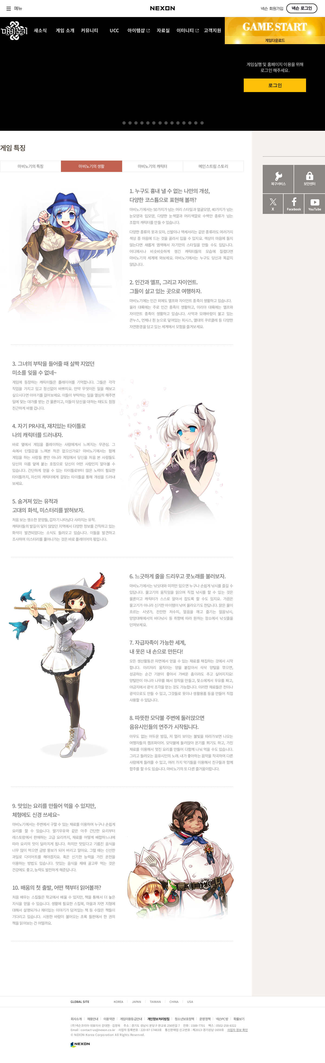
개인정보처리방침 (158, 1018)
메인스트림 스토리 (213, 166)
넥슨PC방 (222, 1018)
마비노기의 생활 (91, 166)
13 (195, 123)
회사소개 (76, 1018)
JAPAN (136, 1001)
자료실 (163, 31)
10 (178, 123)
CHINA (174, 1001)
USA (190, 1001)
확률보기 (239, 1018)
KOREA (118, 1001)
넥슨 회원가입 (272, 8)
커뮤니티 (89, 31)
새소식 (40, 31)
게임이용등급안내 (131, 1018)
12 (189, 123)
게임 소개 (65, 31)
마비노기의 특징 (30, 166)
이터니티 (188, 31)
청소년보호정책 (184, 1018)
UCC (114, 31)
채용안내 (92, 1018)
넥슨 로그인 (302, 8)
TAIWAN (155, 1001)
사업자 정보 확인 (237, 1030)
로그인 (275, 85)
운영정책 (204, 1018)
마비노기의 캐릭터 (152, 166)
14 (202, 123)
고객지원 (212, 31)
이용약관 (109, 1018)
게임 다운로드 (275, 40)
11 (184, 123)
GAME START (275, 27)
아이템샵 (139, 31)
